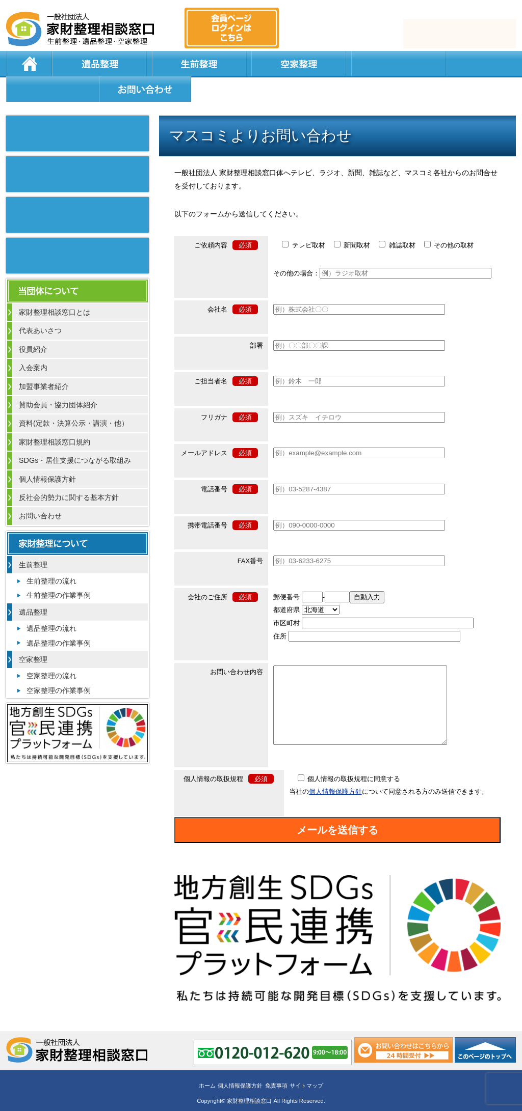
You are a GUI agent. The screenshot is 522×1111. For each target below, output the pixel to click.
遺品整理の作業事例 (59, 619)
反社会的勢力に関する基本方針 (69, 473)
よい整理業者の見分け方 (77, 150)
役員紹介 (33, 325)
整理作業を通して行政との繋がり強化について (77, 190)
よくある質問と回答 (358, 63)
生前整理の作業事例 (59, 571)
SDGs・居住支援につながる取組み (75, 436)
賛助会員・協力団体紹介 (58, 380)
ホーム (29, 63)
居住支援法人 (266, 63)
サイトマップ (306, 1074)
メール (459, 33)
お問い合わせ (466, 63)
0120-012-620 (343, 33)
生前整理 (143, 63)
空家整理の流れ (51, 651)
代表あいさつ (40, 306)
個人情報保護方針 (335, 782)
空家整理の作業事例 (59, 666)
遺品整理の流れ (51, 604)
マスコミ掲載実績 (77, 109)
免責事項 (276, 1074)
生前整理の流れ (51, 556)
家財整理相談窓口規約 (54, 417)
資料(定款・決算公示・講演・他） (73, 399)
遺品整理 (82, 63)
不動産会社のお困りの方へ (77, 231)
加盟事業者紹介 (44, 362)
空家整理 (205, 63)
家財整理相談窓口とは (54, 288)
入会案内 (33, 343)
